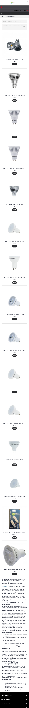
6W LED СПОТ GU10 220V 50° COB (14, 59)
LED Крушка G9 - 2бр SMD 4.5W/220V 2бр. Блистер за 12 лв (15, 532)
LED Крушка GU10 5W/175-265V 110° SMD (14, 569)
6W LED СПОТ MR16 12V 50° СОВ (14, 204)
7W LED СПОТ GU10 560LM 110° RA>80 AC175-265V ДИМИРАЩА (15, 423)
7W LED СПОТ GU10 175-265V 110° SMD (14, 241)
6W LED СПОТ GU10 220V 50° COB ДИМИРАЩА (14, 95)
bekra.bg (8, 626)
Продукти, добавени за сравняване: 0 (15, 25)
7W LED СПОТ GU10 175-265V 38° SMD (14, 314)
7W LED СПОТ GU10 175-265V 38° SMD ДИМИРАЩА (15, 350)
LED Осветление (10, 16)
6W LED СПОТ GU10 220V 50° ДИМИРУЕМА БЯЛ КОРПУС (15, 168)
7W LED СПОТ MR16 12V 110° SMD (14, 460)
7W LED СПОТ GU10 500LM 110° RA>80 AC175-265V (15, 387)
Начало (2, 16)
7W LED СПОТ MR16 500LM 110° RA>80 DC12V (14, 496)
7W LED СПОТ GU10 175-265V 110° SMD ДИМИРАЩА (15, 277)
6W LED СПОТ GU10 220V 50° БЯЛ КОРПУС (14, 132)
